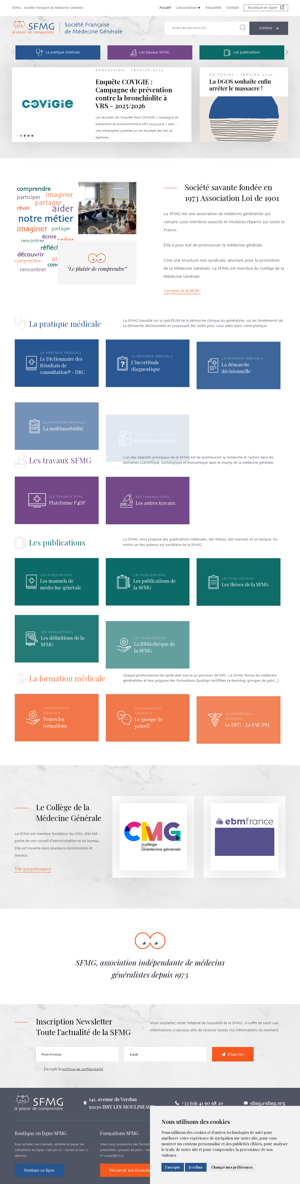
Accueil (165, 7)
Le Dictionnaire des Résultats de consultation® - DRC (62, 388)
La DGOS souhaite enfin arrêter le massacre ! (240, 84)
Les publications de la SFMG (154, 607)
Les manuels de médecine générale (60, 596)
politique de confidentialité (82, 1081)
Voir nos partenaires (21, 868)
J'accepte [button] (172, 1167)
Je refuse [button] (196, 1167)
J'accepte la (73, 1081)
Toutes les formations (55, 745)
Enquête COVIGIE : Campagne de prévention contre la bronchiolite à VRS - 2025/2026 (134, 93)
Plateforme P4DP (67, 525)
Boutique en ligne (266, 7)
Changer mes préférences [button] (232, 1167)
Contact (232, 7)
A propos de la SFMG (193, 290)
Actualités (213, 7)
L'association (188, 7)
